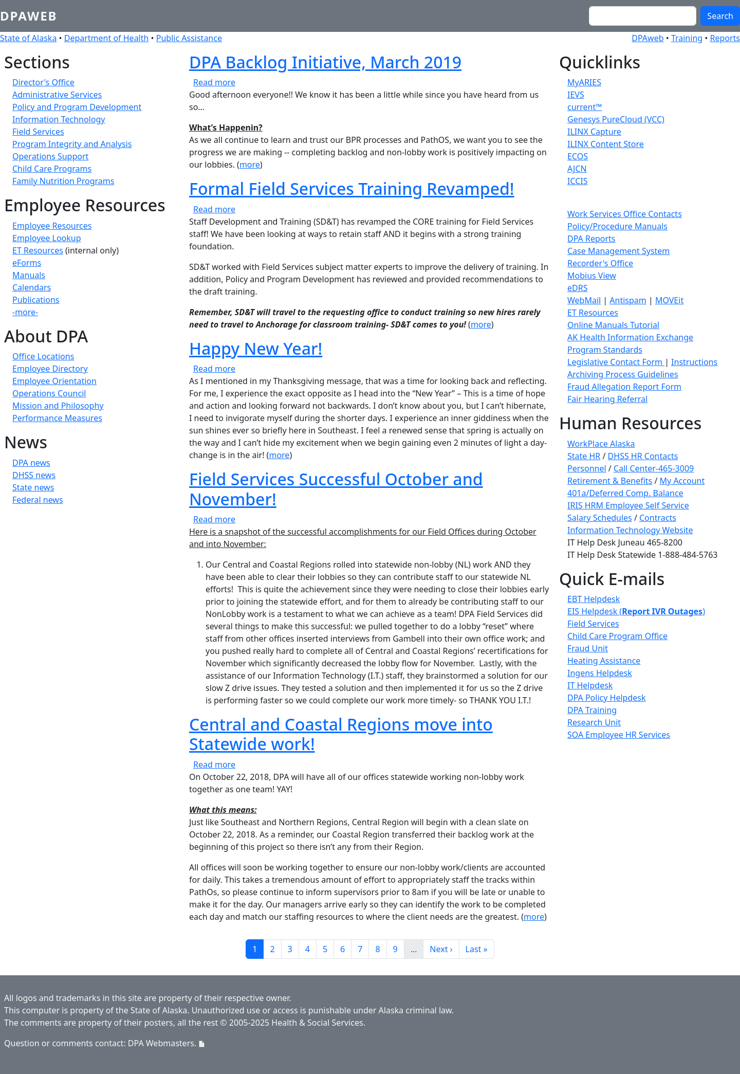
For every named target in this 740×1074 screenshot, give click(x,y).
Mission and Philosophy (57, 405)
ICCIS (577, 181)
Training (686, 38)
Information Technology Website (630, 530)
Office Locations (43, 356)
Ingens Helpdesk (599, 673)
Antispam (627, 300)
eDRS (577, 288)
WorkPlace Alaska (601, 443)
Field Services (38, 131)
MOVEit (669, 300)
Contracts (657, 517)
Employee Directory (50, 368)
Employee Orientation (54, 381)
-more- (25, 312)
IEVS (575, 94)
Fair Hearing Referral (607, 399)
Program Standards (604, 349)
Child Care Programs (51, 168)
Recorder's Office (600, 263)
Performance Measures (57, 418)
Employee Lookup (46, 238)
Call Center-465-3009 (654, 468)
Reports (725, 38)
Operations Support (50, 156)
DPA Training (592, 710)
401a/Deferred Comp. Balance (625, 493)
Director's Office (43, 82)
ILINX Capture (594, 131)
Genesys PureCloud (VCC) (615, 119)
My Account (682, 480)
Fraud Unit (587, 648)
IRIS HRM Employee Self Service (628, 505)
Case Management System (618, 251)
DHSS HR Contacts (643, 456)
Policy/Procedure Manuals (617, 226)
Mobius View (591, 275)
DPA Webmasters (161, 1043)
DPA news (31, 462)
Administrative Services (57, 94)
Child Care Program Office (617, 636)
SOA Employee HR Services (618, 734)
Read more (214, 82)
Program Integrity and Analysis (72, 144)
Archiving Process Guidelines (622, 374)
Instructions (694, 362)
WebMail (584, 300)
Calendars (31, 287)
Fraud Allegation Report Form (624, 386)
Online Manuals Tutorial (613, 325)
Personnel (586, 468)
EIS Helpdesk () (636, 611)
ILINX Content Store (605, 144)
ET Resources (37, 250)
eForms (26, 262)
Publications (35, 299)
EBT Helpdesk (593, 599)
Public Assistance (189, 38)
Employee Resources (51, 225)
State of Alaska (28, 38)
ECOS (577, 156)
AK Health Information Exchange (630, 337)
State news (33, 487)
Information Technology (58, 119)
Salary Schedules (599, 517)
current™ (584, 107)
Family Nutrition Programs (63, 181)
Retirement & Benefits (609, 480)
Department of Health (106, 38)
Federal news (37, 499)
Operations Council (49, 393)
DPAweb (29, 15)
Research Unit (594, 722)
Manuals (28, 275)
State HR (583, 456)
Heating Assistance (603, 660)
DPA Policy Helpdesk (606, 697)
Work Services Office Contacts (624, 214)
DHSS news (33, 475)
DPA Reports (591, 238)
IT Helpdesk (590, 685)
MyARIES (584, 82)
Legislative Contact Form (615, 362)
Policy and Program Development (76, 107)
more (249, 164)
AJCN (577, 168)
